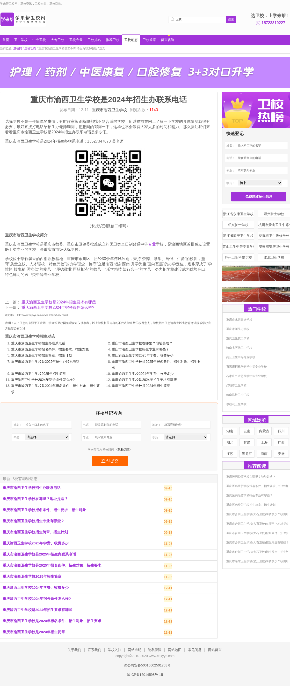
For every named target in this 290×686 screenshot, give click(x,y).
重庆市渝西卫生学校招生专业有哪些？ (140, 349)
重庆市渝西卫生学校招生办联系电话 (38, 343)
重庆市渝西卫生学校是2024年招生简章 (141, 386)
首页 (5, 40)
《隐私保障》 (123, 449)
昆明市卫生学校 (236, 385)
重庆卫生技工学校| (238, 338)
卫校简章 (149, 40)
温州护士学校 (274, 214)
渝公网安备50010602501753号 (145, 665)
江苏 (229, 454)
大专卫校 (57, 40)
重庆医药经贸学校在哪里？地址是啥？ (251, 476)
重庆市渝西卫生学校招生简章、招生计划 (41, 355)
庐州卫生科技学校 (238, 257)
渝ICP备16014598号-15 (145, 675)
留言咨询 (167, 40)
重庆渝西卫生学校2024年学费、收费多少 (142, 374)
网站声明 (134, 650)
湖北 (229, 442)
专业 (152, 244)
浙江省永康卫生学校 (238, 214)
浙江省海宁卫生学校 (238, 236)
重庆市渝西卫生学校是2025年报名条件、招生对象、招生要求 (52, 565)
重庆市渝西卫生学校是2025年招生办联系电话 (45, 362)
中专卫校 (39, 40)
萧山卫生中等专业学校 (238, 246)
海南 (264, 454)
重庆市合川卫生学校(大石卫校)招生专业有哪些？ (257, 542)
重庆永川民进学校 (237, 329)
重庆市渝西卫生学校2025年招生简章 (38, 374)
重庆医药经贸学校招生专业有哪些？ (249, 495)
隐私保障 (154, 650)
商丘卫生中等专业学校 (240, 357)
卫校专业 (40, 3)
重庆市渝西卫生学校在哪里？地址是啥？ (142, 343)
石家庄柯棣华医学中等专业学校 (246, 366)
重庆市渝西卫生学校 (110, 110)
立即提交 (110, 461)
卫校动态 (131, 40)
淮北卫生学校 (274, 257)
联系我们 (94, 650)
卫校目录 (55, 3)
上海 (264, 442)
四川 (281, 431)
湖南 (229, 431)
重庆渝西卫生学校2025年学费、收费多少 (142, 355)
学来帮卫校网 (8, 3)
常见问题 (195, 650)
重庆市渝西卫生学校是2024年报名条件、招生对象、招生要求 (52, 621)
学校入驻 (114, 650)
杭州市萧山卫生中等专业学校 (274, 225)
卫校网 (17, 48)
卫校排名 (94, 40)
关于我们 (74, 650)
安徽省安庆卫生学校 (274, 246)
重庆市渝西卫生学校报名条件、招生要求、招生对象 (50, 349)
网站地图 (174, 650)
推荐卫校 (112, 40)
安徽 (281, 454)
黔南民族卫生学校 (237, 395)
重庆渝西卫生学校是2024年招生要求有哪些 (59, 302)
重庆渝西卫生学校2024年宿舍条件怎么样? (58, 307)
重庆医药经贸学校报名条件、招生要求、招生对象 (258, 486)
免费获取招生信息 (258, 197)
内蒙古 (264, 431)
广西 (281, 442)
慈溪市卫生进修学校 (274, 236)
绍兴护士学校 (238, 225)
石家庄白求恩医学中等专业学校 (246, 376)
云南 (247, 431)
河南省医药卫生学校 (239, 348)
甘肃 (247, 442)
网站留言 (215, 650)
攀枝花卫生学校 (236, 404)
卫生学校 (21, 40)
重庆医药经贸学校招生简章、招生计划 (251, 505)
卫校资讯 (26, 3)
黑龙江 (247, 454)
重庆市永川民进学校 (239, 319)
